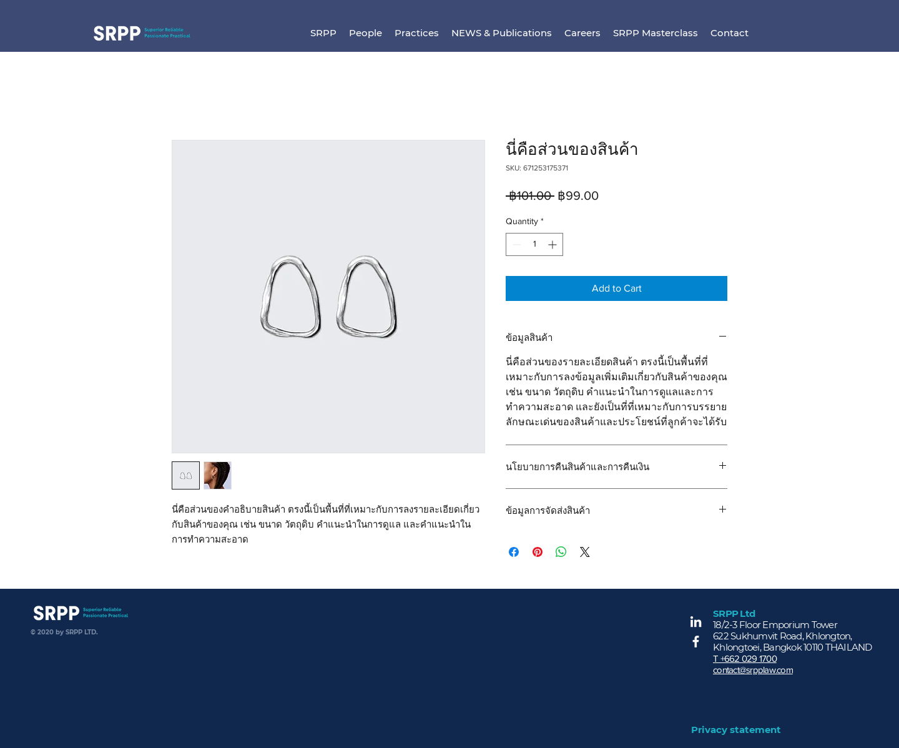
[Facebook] (696, 641)
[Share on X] (584, 551)
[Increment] (553, 244)
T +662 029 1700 (745, 658)
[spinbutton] (534, 244)
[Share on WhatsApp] (561, 551)
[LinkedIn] (696, 621)
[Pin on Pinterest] (537, 551)
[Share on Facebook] (513, 551)
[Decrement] (515, 244)
